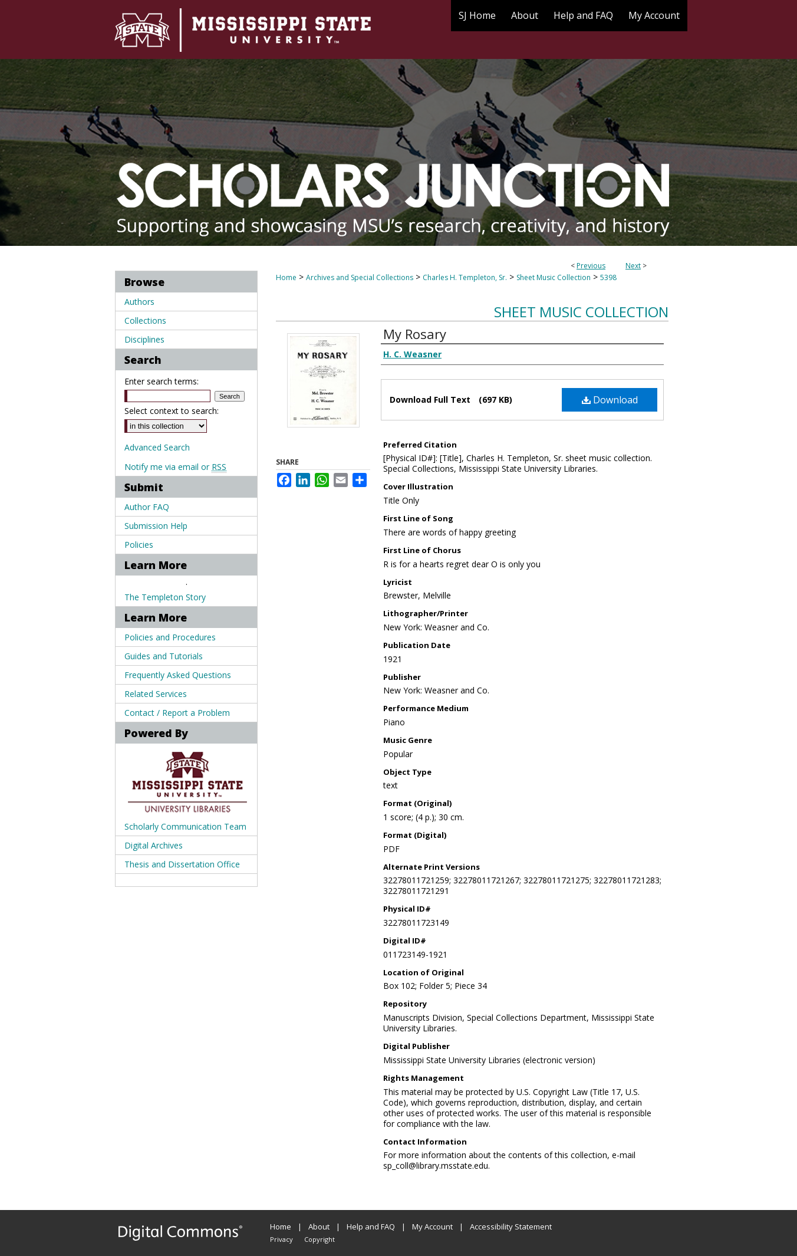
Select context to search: (171, 410)
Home (286, 277)
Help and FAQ (371, 1226)
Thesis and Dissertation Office (182, 864)
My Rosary (414, 334)
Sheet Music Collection (553, 277)
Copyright (319, 1239)
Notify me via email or (175, 466)
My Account (432, 1226)
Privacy (281, 1239)
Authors (139, 301)
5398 (608, 277)
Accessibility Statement (511, 1226)
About (319, 1226)
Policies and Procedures (170, 637)
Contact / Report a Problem (177, 712)
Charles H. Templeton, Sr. (465, 277)
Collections (145, 320)
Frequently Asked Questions (177, 674)
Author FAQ (146, 506)
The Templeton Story (165, 597)
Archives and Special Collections (359, 277)
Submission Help (155, 525)
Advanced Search (157, 447)
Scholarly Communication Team (185, 826)
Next (633, 266)
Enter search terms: (161, 381)
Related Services (155, 693)
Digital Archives (153, 845)
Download (610, 399)
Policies (138, 544)
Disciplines (144, 339)
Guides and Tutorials (163, 656)
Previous (591, 266)
